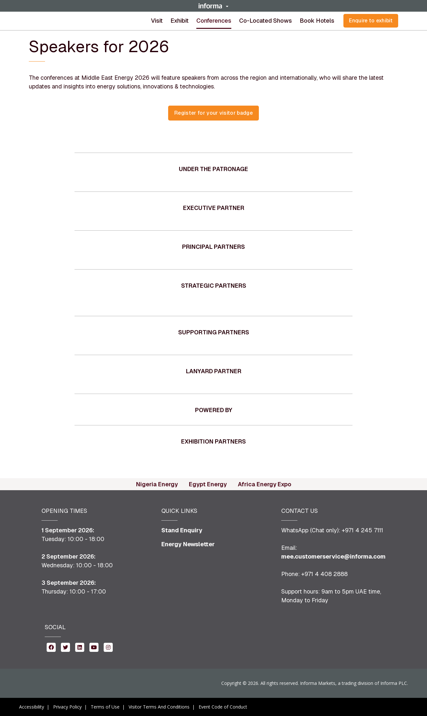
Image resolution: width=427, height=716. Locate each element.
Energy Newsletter (188, 544)
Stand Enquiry (181, 530)
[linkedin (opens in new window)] (79, 646)
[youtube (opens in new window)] (93, 646)
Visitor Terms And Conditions (159, 707)
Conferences (213, 20)
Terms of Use (105, 707)
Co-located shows (265, 20)
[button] (213, 5)
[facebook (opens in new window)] (51, 646)
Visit (157, 20)
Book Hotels (317, 20)
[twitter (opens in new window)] (65, 646)
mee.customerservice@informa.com (333, 556)
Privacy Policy (67, 707)
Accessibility (31, 707)
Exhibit (179, 20)
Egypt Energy (208, 484)
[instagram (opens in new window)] (108, 646)
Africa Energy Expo (264, 484)
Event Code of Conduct (223, 707)
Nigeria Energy (157, 484)
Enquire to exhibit (371, 20)
